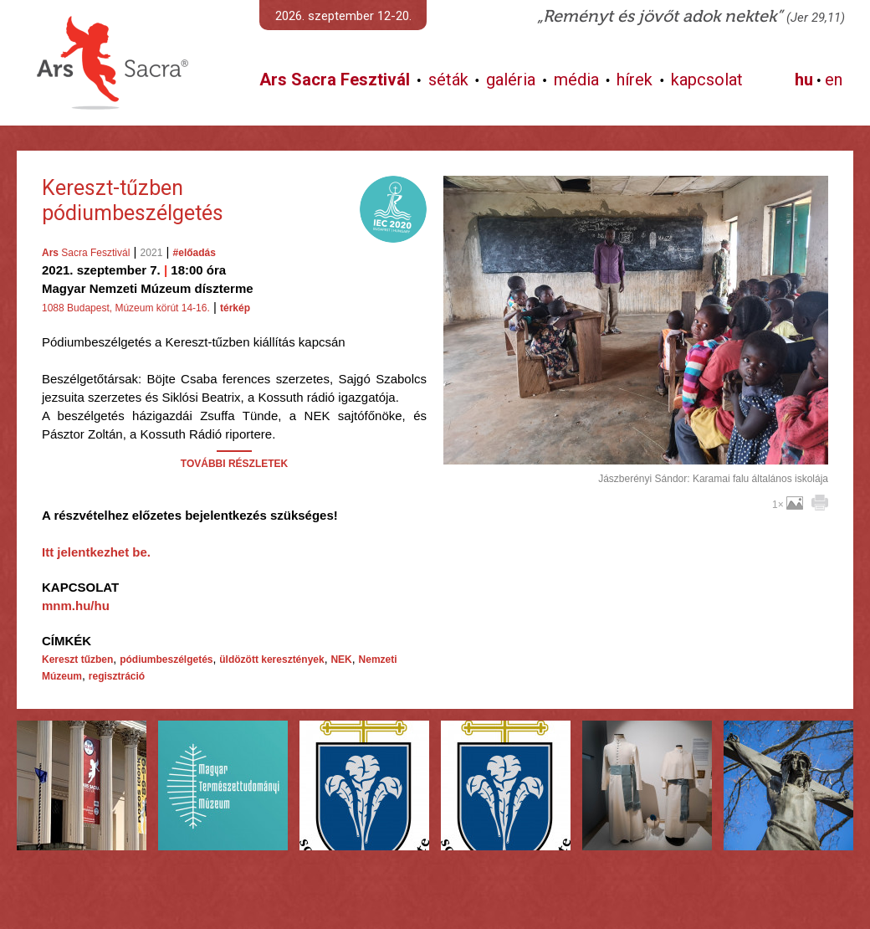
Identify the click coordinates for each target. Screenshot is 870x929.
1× (787, 505)
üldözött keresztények (271, 659)
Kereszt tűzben (77, 659)
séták (448, 79)
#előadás (194, 253)
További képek (635, 445)
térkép (235, 308)
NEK (340, 659)
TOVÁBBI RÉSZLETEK (234, 464)
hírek (634, 79)
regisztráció (117, 676)
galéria (510, 79)
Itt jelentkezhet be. (96, 552)
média (576, 79)
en (833, 79)
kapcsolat (707, 79)
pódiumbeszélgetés (166, 659)
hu (804, 79)
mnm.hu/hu (76, 605)
